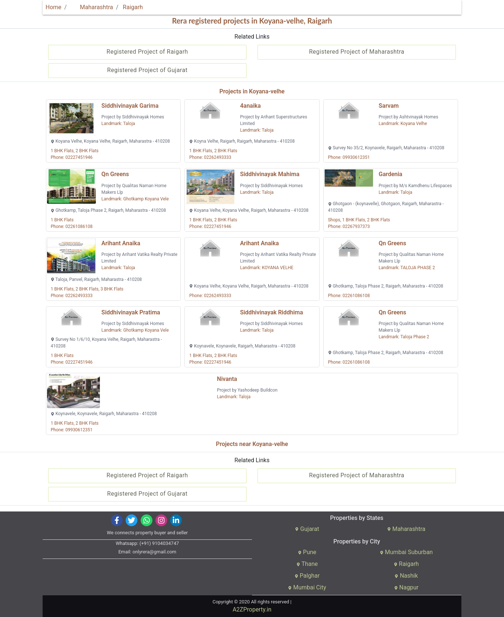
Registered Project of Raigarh (147, 51)
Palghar (307, 575)
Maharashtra (92, 7)
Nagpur (406, 587)
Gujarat (307, 528)
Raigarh (133, 7)
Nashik (406, 575)
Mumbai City (307, 587)
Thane (307, 563)
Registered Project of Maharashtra (356, 51)
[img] (117, 520)
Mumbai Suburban (406, 552)
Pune (307, 552)
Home (53, 7)
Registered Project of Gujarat (147, 70)
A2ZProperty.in (252, 609)
